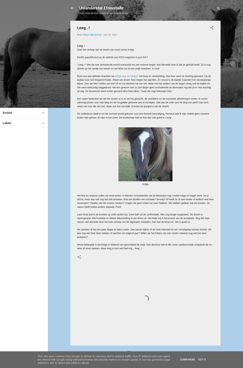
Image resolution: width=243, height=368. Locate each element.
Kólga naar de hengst (126, 76)
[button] (212, 28)
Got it (202, 359)
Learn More (187, 359)
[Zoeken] (219, 9)
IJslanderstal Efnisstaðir (101, 8)
